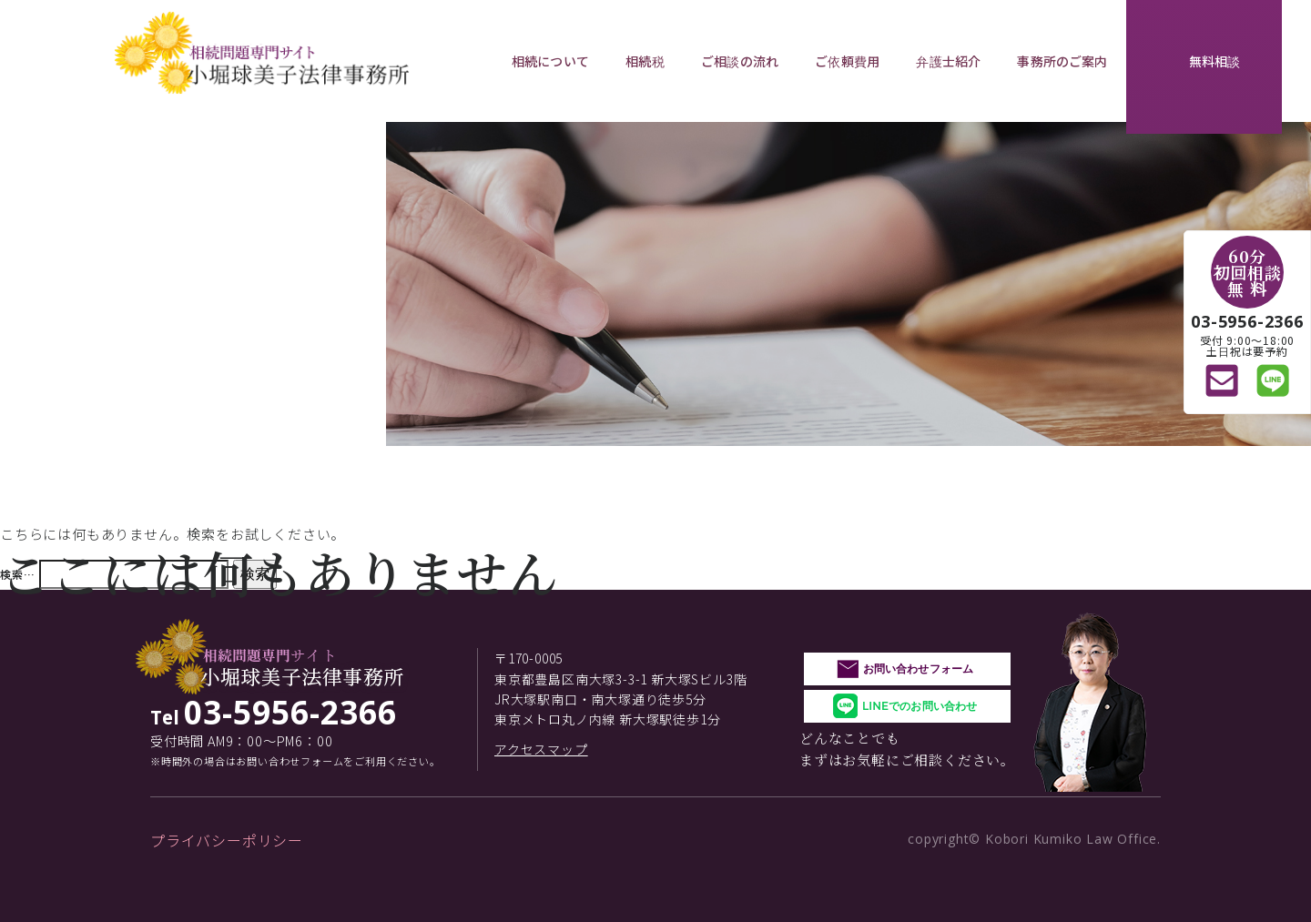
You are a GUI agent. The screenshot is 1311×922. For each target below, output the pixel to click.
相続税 (644, 61)
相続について (550, 61)
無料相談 (1215, 61)
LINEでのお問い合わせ (919, 706)
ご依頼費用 (847, 61)
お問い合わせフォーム (918, 668)
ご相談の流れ (739, 61)
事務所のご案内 (1062, 61)
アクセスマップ (541, 749)
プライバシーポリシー (226, 840)
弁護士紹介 (948, 61)
